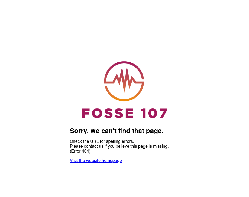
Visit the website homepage (96, 160)
